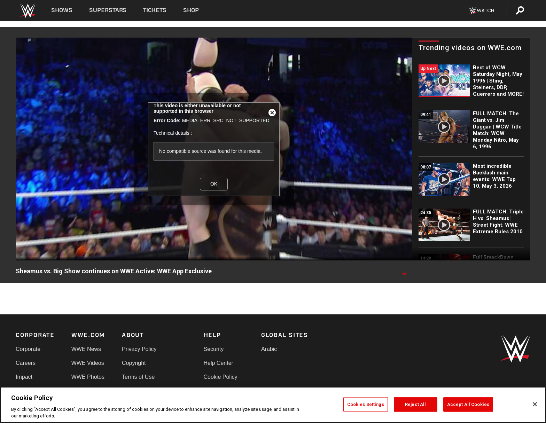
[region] (273, 405)
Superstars (108, 10)
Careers (26, 363)
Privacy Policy (139, 349)
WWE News (86, 349)
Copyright (134, 363)
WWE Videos (87, 363)
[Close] (535, 404)
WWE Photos (87, 377)
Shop (191, 10)
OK (213, 184)
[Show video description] (404, 271)
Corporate (28, 349)
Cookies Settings (365, 404)
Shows (61, 10)
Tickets (154, 10)
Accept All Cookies (468, 404)
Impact (24, 377)
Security (214, 349)
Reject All (415, 404)
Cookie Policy (220, 377)
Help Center (218, 363)
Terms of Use (138, 377)
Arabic (269, 349)
